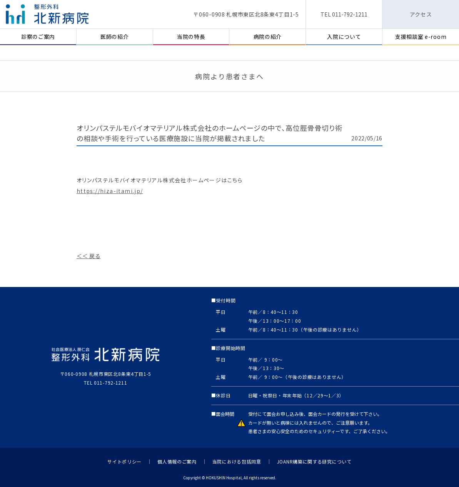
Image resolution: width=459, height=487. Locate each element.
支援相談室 (420, 36)
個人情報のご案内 (177, 461)
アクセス (421, 14)
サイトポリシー (124, 461)
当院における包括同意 (236, 461)
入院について (344, 36)
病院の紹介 (268, 36)
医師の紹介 (114, 36)
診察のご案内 (38, 36)
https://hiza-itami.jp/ (110, 191)
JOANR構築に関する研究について (314, 461)
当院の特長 (191, 36)
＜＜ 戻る (89, 256)
